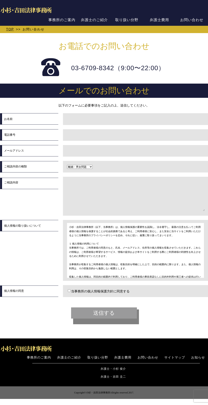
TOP (10, 29)
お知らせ (198, 363)
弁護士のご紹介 (94, 20)
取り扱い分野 (126, 20)
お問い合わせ (191, 20)
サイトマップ (174, 363)
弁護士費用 (159, 20)
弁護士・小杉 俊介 (113, 374)
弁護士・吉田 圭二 (113, 382)
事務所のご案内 (61, 20)
